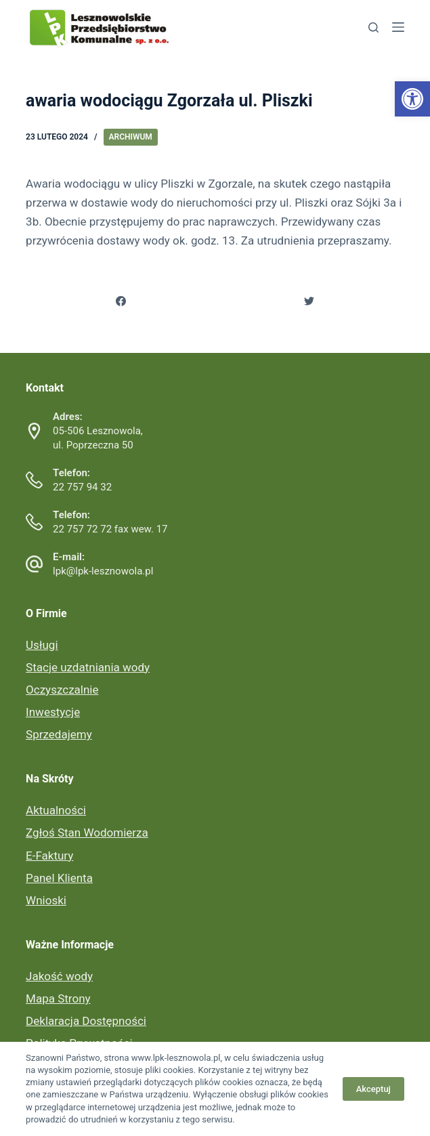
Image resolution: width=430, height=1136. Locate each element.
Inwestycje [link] (53, 712)
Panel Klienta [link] (59, 878)
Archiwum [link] (130, 137)
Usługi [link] (42, 645)
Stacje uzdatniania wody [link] (88, 667)
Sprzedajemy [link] (59, 734)
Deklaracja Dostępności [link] (86, 1021)
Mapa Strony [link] (58, 998)
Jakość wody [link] (59, 976)
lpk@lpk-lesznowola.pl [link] (103, 571)
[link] (412, 99)
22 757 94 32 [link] (82, 487)
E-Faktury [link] (49, 855)
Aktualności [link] (56, 810)
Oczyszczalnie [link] (62, 689)
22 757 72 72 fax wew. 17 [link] (110, 529)
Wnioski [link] (46, 900)
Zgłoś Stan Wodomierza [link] (87, 832)
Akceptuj (373, 1089)
